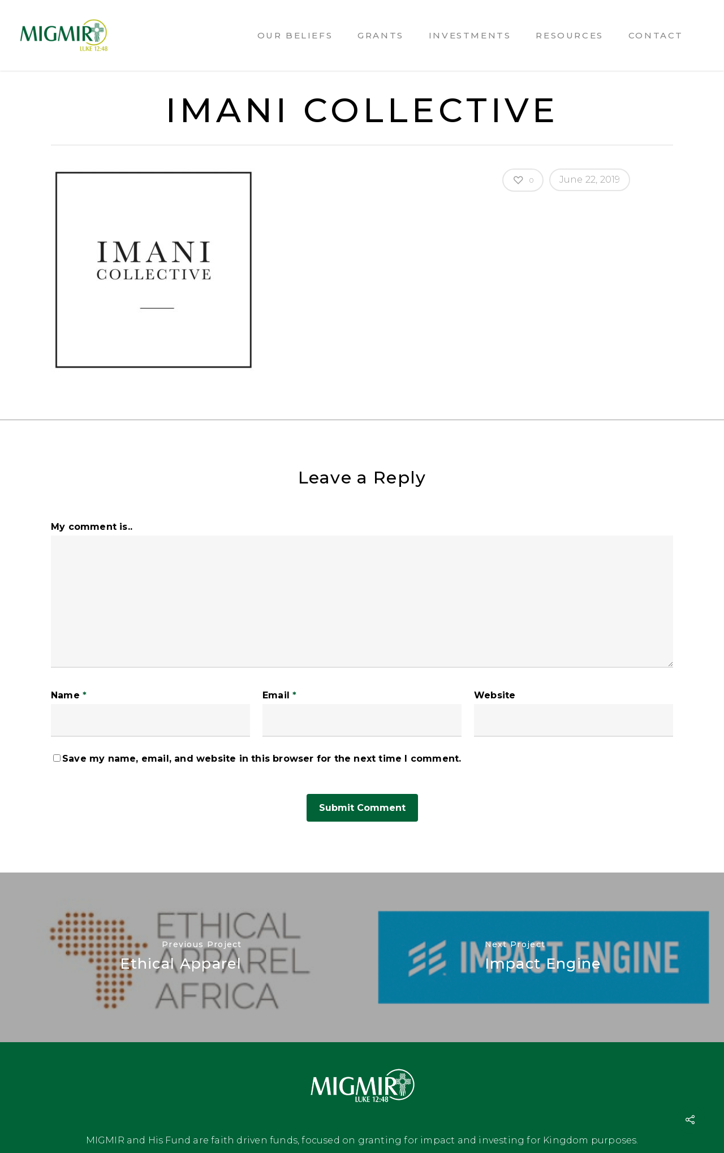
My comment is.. (91, 526)
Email (279, 695)
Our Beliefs (295, 35)
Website (494, 695)
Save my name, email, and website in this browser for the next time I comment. (261, 758)
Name (69, 695)
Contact (655, 35)
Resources (569, 35)
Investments (470, 35)
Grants (380, 35)
